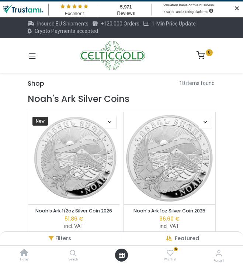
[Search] (72, 253)
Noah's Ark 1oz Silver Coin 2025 (169, 211)
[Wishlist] (170, 253)
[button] (187, 238)
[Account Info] (218, 253)
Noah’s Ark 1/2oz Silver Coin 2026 (73, 211)
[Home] (24, 253)
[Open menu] (122, 255)
